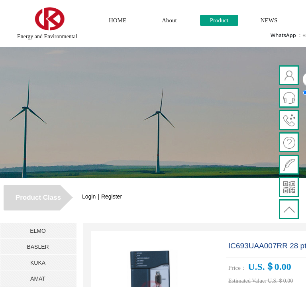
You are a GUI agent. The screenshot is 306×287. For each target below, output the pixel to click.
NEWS (269, 20)
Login (89, 196)
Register (111, 196)
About (169, 20)
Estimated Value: (247, 281)
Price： (237, 268)
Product (219, 20)
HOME (117, 20)
